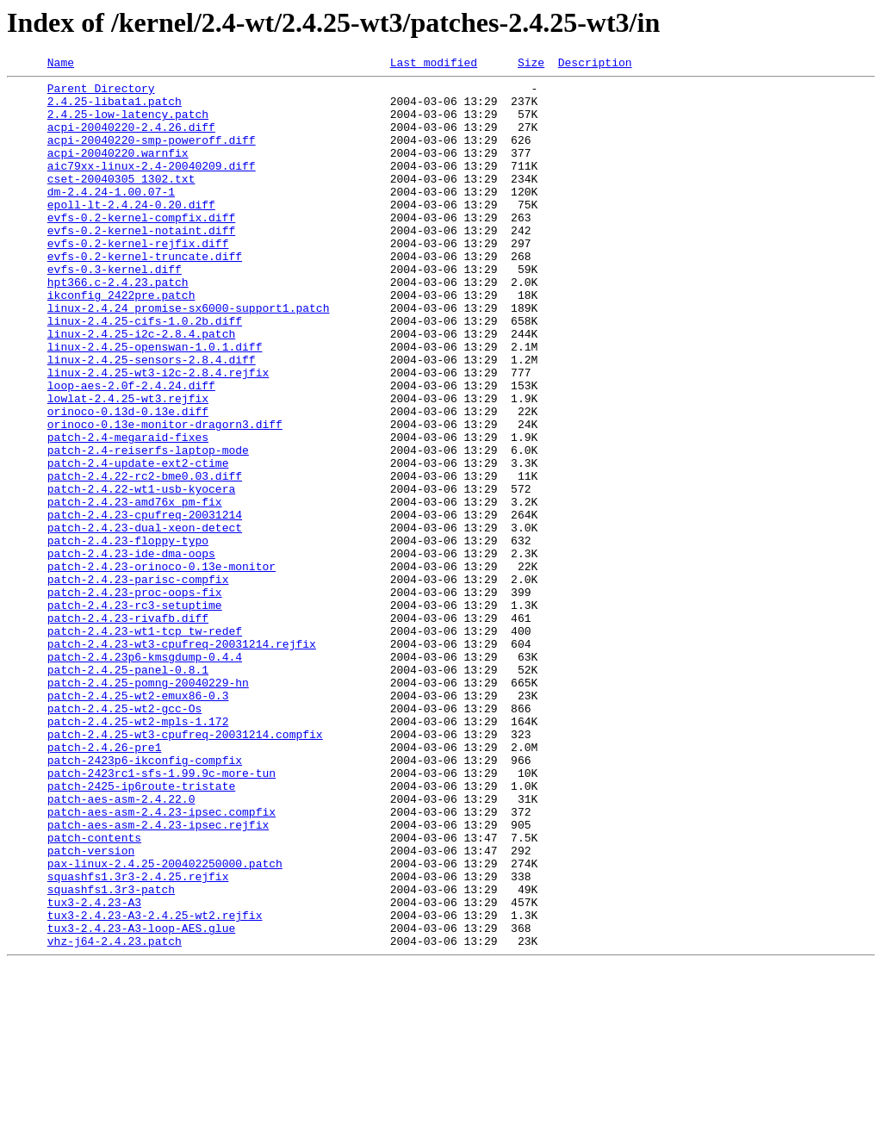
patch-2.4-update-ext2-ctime (138, 542)
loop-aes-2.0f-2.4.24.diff (131, 449)
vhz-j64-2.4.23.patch (114, 1116)
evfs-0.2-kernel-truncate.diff (144, 294)
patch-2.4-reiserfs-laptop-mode (148, 527)
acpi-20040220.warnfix (118, 170)
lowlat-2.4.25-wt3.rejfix (127, 465)
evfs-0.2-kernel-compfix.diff (141, 248)
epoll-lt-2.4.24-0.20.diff (131, 232)
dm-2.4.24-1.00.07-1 (111, 217)
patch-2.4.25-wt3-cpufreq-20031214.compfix (185, 868)
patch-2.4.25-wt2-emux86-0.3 (138, 821)
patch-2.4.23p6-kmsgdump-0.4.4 (144, 775)
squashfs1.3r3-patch (111, 1054)
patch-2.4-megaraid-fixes (127, 511)
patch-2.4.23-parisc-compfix (138, 682)
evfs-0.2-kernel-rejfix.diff (138, 279)
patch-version (90, 1008)
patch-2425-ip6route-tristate (141, 930)
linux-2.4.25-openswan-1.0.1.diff (155, 403)
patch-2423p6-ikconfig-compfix (144, 899)
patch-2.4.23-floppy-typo (127, 635)
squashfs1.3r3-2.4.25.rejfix (138, 1039)
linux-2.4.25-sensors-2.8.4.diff (151, 418)
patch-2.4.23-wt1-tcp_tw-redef (144, 744)
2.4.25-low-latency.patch (127, 124)
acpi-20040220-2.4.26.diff (131, 139)
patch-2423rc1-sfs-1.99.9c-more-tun (161, 914)
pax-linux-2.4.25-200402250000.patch (165, 1023)
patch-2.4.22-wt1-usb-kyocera (141, 573)
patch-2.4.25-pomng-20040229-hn (148, 806)
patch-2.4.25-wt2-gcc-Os (124, 837)
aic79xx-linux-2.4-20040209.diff (151, 186)
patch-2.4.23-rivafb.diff (127, 728)
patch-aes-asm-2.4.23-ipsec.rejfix (158, 977)
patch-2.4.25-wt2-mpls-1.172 (138, 852)
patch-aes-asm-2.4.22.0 (121, 946)
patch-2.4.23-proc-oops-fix (134, 697)
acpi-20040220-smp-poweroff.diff (151, 155)
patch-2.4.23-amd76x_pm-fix (134, 589)
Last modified (433, 64)
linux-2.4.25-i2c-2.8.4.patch (141, 387)
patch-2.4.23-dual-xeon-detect (144, 620)
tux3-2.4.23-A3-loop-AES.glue (141, 1101)
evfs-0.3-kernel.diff (114, 310)
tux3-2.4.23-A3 (94, 1070)
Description (595, 64)
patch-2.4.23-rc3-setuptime (134, 713)
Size (531, 64)
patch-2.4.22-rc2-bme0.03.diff (144, 558)
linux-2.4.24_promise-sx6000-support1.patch (188, 356)
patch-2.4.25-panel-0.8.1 (127, 790)
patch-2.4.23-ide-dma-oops (131, 651)
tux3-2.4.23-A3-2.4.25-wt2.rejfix (155, 1085)
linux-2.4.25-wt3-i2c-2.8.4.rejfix (158, 434)
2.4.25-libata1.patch (114, 108)
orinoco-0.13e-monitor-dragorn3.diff (165, 496)
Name (60, 64)
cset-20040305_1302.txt (121, 201)
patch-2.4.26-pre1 (104, 883)
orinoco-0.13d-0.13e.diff (127, 480)
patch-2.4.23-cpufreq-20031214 (144, 604)
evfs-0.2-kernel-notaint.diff (141, 263)
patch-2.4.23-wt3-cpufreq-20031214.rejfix (181, 759)
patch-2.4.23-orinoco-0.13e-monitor (161, 666)
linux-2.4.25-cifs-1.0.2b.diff (144, 372)
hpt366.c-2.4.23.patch (118, 325)
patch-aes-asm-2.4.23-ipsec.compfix (161, 961)
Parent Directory (101, 93)
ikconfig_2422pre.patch (121, 341)
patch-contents (94, 992)
